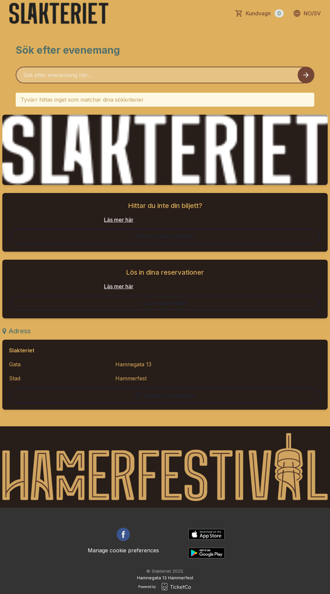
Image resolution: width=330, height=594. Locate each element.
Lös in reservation (165, 303)
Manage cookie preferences (123, 550)
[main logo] (58, 13)
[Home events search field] (165, 75)
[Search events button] (306, 75)
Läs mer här (118, 219)
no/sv (307, 13)
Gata (15, 364)
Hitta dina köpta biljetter (165, 236)
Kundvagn (265, 13)
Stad (14, 378)
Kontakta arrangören (165, 396)
